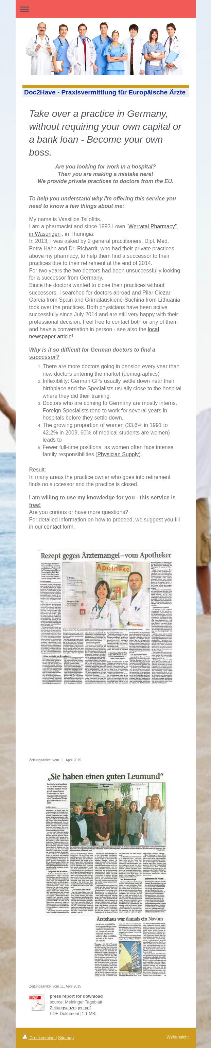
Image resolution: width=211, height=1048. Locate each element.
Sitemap (66, 1037)
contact (52, 527)
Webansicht (177, 1037)
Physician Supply (118, 454)
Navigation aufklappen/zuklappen (105, 9)
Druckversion (39, 1037)
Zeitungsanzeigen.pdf (70, 1008)
